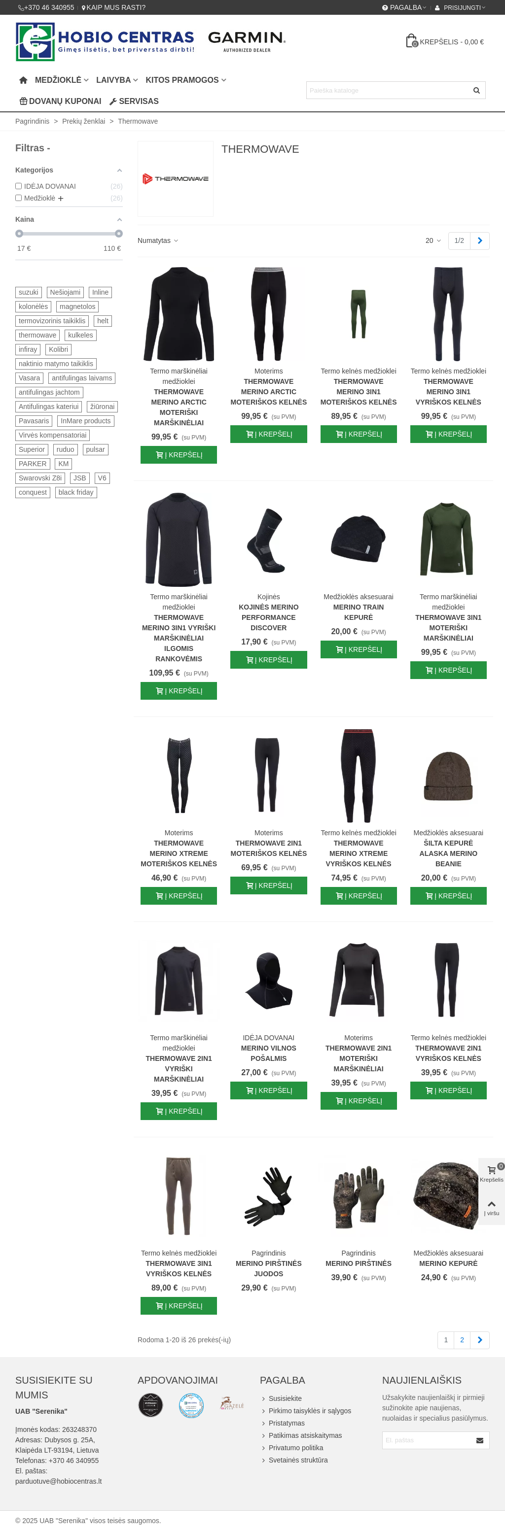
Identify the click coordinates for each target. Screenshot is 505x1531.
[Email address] (427, 1440)
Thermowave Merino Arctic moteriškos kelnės (268, 391)
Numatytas (159, 240)
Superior (32, 449)
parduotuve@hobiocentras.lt (58, 1481)
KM (63, 464)
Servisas (134, 101)
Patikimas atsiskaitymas (301, 1435)
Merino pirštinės (358, 1263)
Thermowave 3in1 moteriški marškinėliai (448, 627)
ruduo (65, 449)
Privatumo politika (292, 1448)
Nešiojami (65, 292)
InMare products (85, 421)
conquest (33, 492)
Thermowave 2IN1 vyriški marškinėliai (178, 1069)
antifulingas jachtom (49, 392)
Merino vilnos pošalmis (268, 1053)
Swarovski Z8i (40, 478)
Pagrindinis (269, 1253)
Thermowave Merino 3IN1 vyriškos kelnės (448, 391)
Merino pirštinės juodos (269, 1268)
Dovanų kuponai (60, 101)
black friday (76, 492)
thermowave (37, 335)
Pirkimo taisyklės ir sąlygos (305, 1411)
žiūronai (102, 406)
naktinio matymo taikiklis (56, 364)
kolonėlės (33, 306)
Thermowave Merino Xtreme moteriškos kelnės (179, 853)
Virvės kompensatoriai (52, 435)
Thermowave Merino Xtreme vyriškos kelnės (359, 853)
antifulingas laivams (82, 378)
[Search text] (388, 90)
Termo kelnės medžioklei (358, 371)
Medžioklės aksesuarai (359, 597)
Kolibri (58, 349)
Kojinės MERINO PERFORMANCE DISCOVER (268, 617)
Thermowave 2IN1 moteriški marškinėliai (358, 1058)
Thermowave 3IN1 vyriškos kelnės (178, 1268)
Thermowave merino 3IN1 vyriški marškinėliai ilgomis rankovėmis (179, 638)
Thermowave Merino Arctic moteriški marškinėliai (178, 407)
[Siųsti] (477, 90)
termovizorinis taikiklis (52, 321)
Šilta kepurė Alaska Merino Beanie (449, 853)
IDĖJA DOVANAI (268, 1038)
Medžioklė (58, 80)
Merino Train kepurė (358, 612)
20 (434, 240)
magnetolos (77, 306)
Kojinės (268, 597)
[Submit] (480, 1440)
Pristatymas (282, 1423)
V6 (102, 478)
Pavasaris (34, 421)
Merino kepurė (448, 1263)
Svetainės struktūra (294, 1460)
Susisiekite (281, 1399)
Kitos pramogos (181, 80)
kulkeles (80, 335)
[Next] (480, 241)
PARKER (33, 464)
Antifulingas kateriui (48, 406)
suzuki (28, 292)
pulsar (95, 449)
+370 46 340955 (74, 1460)
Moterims (268, 371)
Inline (100, 292)
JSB (79, 478)
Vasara (29, 378)
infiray (28, 349)
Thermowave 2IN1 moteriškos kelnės (268, 848)
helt (102, 321)
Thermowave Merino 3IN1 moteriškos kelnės (359, 391)
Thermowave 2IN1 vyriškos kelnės (448, 1053)
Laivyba (113, 80)
